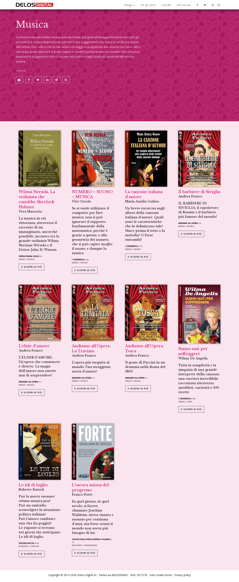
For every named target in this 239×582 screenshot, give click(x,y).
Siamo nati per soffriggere (192, 351)
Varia (189, 401)
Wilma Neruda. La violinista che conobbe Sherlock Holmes (37, 199)
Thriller (35, 546)
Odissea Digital (26, 543)
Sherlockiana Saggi (29, 256)
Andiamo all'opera (188, 223)
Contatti (166, 5)
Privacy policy (183, 575)
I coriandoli (78, 259)
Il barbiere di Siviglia (199, 191)
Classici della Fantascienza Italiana (91, 539)
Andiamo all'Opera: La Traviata (91, 348)
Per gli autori (148, 5)
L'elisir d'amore (34, 346)
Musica (30, 259)
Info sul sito (184, 5)
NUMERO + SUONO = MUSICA (92, 194)
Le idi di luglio (33, 485)
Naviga (129, 5)
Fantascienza (90, 545)
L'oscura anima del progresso (90, 487)
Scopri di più (31, 267)
